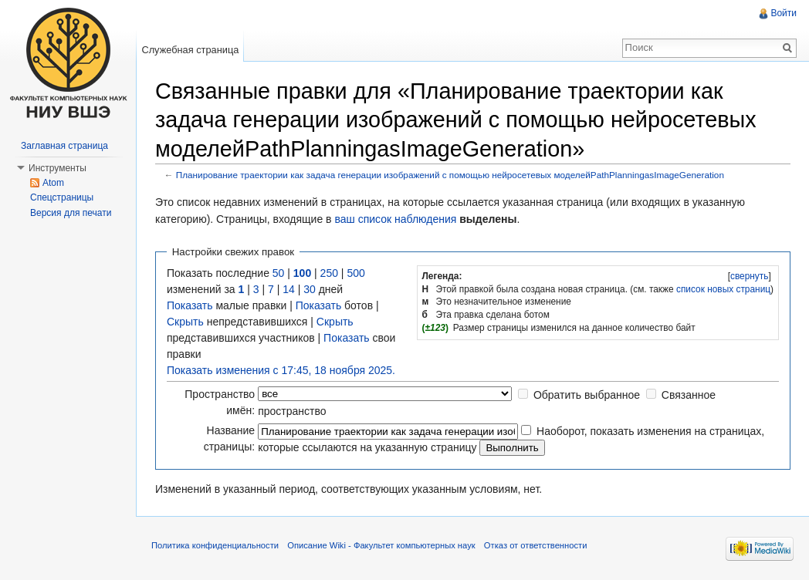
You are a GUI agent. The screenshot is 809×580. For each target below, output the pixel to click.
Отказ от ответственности (535, 545)
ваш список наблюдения (395, 219)
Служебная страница (190, 50)
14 (289, 289)
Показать (190, 305)
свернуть (749, 276)
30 (309, 289)
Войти (783, 13)
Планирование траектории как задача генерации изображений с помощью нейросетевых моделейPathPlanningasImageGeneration (450, 175)
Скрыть (185, 321)
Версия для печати (70, 212)
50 (278, 273)
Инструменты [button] (57, 168)
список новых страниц (723, 289)
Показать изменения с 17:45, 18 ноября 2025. (281, 370)
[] (749, 276)
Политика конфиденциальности (215, 545)
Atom (53, 182)
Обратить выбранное (586, 395)
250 (329, 273)
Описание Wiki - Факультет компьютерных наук (381, 545)
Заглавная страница (64, 145)
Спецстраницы (61, 197)
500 (355, 273)
